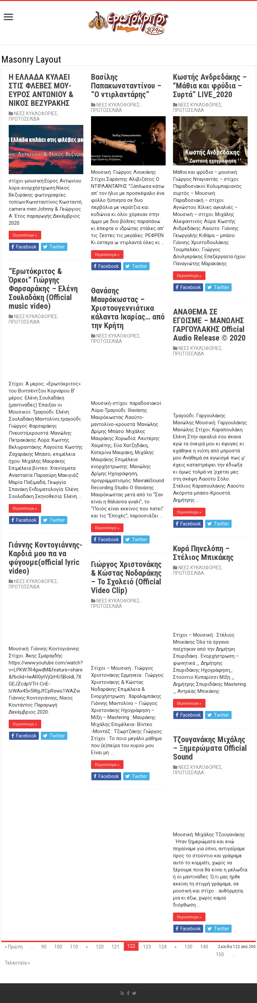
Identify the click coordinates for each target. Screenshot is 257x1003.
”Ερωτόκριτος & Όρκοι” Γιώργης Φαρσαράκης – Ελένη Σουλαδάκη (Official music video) (43, 289)
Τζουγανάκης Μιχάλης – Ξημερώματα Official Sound (210, 748)
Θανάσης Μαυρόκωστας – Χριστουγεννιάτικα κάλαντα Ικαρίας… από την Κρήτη (128, 308)
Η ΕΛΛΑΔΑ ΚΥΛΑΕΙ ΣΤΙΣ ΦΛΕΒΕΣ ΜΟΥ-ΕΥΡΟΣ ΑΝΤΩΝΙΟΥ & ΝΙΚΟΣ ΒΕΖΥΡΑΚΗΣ (41, 90)
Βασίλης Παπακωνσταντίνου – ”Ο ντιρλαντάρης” (126, 85)
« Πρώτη (14, 946)
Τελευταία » (17, 962)
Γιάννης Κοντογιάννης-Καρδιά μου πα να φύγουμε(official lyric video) (46, 558)
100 (58, 946)
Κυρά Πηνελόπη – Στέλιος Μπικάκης (203, 553)
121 (115, 946)
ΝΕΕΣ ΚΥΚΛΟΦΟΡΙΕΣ (35, 113)
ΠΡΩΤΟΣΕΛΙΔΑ (24, 119)
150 (220, 954)
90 (44, 946)
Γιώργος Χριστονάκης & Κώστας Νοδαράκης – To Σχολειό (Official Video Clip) (126, 577)
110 (74, 946)
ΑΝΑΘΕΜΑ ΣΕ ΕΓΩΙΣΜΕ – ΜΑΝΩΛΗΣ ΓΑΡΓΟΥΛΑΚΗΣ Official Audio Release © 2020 (209, 325)
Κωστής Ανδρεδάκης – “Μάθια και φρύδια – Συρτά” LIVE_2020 (210, 85)
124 (163, 946)
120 (100, 946)
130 (188, 946)
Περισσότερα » (25, 235)
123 (147, 946)
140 (204, 946)
